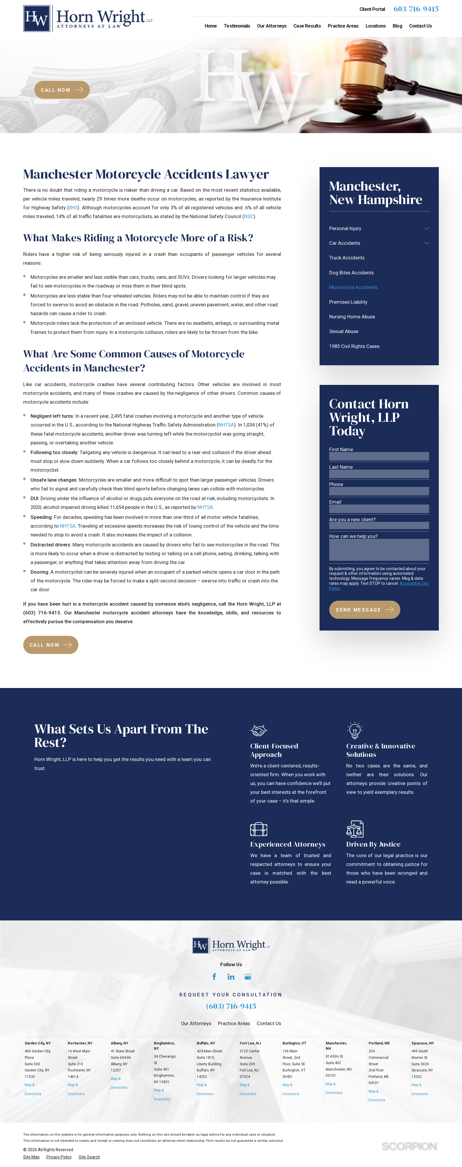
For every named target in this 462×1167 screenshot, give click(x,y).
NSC (248, 216)
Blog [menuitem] (397, 26)
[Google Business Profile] (247, 976)
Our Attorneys (196, 1023)
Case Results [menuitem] (307, 26)
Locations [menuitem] (376, 26)
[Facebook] (214, 976)
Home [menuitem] (211, 26)
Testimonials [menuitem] (237, 26)
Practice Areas (234, 1023)
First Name (341, 449)
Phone (336, 484)
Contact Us (269, 1023)
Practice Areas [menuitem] (343, 26)
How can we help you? (353, 536)
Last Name (341, 467)
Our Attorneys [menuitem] (271, 26)
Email (335, 502)
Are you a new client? (352, 519)
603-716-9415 (416, 9)
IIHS (73, 207)
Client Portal (372, 9)
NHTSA (226, 425)
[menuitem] (375, 228)
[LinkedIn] (231, 976)
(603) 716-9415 (231, 1005)
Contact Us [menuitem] (420, 26)
